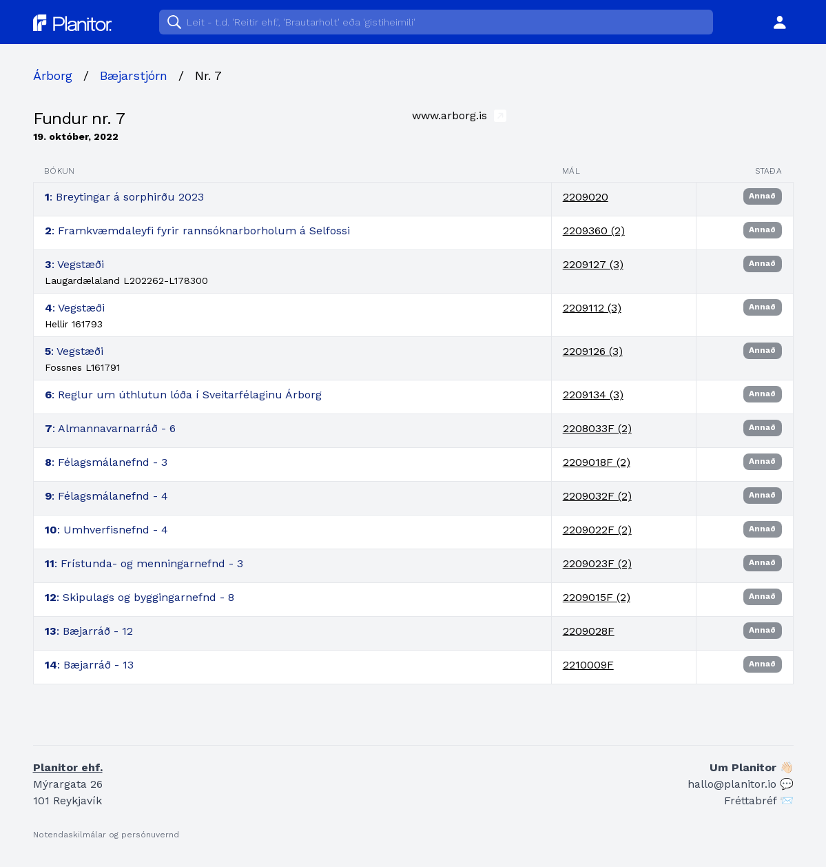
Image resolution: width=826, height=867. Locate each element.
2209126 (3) (593, 351)
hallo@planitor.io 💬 (741, 783)
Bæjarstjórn (133, 75)
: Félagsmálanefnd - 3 (106, 462)
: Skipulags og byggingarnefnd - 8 (139, 597)
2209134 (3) (593, 394)
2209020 (585, 196)
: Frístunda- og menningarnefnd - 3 (144, 563)
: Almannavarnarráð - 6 (110, 428)
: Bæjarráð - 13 (89, 664)
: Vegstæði (74, 264)
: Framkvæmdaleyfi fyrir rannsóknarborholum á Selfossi (197, 230)
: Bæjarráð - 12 (89, 631)
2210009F (588, 664)
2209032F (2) (597, 495)
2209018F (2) (596, 462)
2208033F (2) (597, 428)
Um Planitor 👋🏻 (752, 767)
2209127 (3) (593, 264)
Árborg (52, 75)
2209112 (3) (592, 307)
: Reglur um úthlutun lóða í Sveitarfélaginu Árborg (183, 394)
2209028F (589, 631)
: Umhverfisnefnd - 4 (106, 529)
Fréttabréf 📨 (759, 800)
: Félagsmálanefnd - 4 (106, 495)
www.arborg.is (459, 115)
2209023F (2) (597, 563)
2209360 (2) (594, 230)
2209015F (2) (596, 597)
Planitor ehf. (68, 767)
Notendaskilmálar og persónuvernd (106, 834)
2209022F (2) (597, 529)
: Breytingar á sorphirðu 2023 (124, 196)
